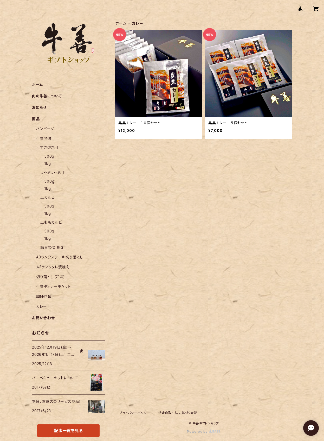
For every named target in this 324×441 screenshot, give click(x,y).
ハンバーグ (45, 128)
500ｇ (49, 181)
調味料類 (43, 296)
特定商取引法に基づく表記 (177, 413)
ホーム (120, 23)
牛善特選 (45, 138)
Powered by (203, 431)
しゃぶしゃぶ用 (52, 172)
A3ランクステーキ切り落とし (59, 257)
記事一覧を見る (68, 430)
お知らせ (39, 107)
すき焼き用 (49, 147)
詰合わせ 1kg (51, 247)
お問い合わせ (43, 318)
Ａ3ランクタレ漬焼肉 (53, 267)
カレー (41, 306)
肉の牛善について (47, 96)
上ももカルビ (51, 222)
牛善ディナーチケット (53, 286)
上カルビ (47, 197)
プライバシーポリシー (134, 413)
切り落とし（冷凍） (51, 277)
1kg (47, 163)
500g (49, 156)
